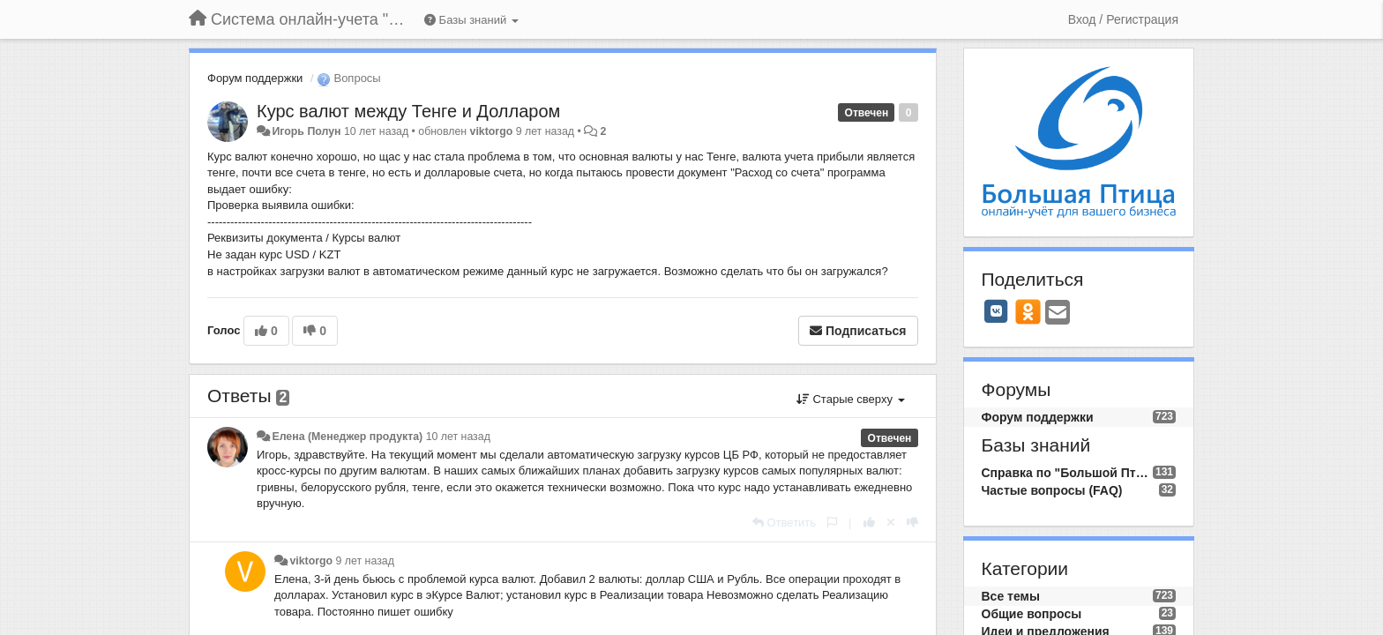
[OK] (1028, 311)
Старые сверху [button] (850, 399)
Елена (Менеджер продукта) (347, 436)
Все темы (1011, 596)
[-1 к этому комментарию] (912, 522)
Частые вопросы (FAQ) (1052, 490)
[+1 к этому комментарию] (869, 522)
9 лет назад (365, 561)
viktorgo (491, 131)
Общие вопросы (1032, 614)
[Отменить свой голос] (890, 522)
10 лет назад (458, 436)
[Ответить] (784, 522)
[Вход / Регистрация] (1123, 19)
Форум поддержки (255, 78)
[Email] (1057, 313)
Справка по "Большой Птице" (1067, 473)
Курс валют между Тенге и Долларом (408, 111)
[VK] (996, 311)
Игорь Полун (306, 131)
